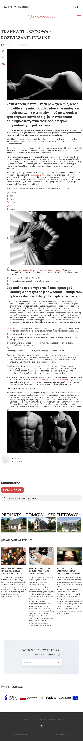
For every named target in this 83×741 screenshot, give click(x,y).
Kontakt (54, 719)
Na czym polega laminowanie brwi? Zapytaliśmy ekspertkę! (68, 571)
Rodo (66, 719)
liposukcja (38, 175)
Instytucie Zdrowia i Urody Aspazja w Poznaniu (49, 379)
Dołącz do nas (46, 719)
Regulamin (61, 719)
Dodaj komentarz (12, 490)
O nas (39, 719)
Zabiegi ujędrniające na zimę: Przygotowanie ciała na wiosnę (40, 571)
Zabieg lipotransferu (15, 328)
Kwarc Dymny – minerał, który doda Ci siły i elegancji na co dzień (12, 571)
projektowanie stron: (62, 734)
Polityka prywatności (30, 719)
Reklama (17, 719)
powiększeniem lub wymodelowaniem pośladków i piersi (39, 270)
